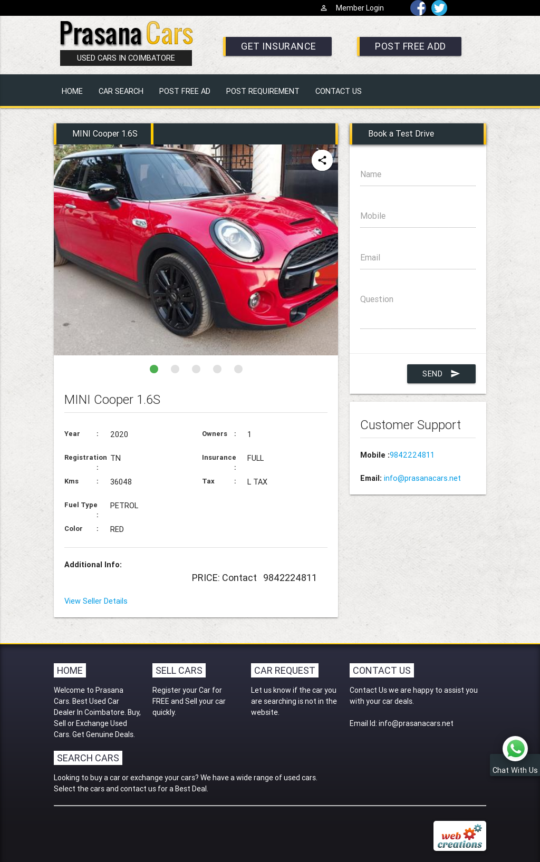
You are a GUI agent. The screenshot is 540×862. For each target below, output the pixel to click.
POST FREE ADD (410, 46)
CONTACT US (338, 91)
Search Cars (88, 758)
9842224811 (412, 455)
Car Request (284, 670)
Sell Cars (179, 670)
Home (70, 670)
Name (388, 174)
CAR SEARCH (121, 91)
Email (410, 257)
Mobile (372, 215)
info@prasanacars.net (422, 478)
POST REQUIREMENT (263, 91)
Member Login (352, 8)
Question (376, 299)
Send (441, 373)
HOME (72, 91)
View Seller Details (96, 601)
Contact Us (382, 670)
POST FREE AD (184, 91)
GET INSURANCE (278, 46)
